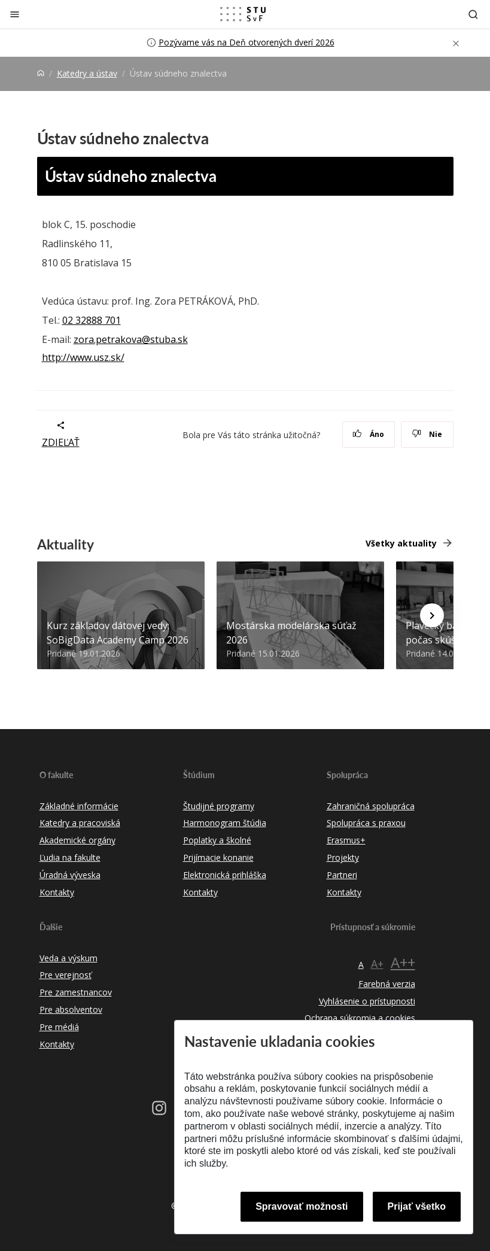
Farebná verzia (386, 983)
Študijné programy (218, 806)
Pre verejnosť (65, 974)
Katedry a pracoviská (79, 822)
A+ (377, 964)
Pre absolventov (70, 1009)
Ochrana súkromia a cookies (360, 1018)
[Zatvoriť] (14, 14)
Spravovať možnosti (301, 1206)
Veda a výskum (68, 958)
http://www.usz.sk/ (83, 357)
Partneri (342, 874)
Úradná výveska (70, 874)
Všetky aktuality (401, 543)
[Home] (40, 73)
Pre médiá (59, 1027)
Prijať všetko (417, 1206)
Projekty (343, 857)
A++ (403, 962)
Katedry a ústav (87, 73)
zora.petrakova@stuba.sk (131, 339)
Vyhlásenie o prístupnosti (367, 1001)
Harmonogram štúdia (224, 822)
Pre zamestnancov (75, 992)
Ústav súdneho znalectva (131, 176)
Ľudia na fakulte (70, 857)
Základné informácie (78, 806)
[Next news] (432, 615)
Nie (427, 434)
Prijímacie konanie (218, 857)
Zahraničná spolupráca (371, 806)
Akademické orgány (77, 840)
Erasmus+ (346, 840)
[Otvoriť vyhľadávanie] (473, 14)
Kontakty (56, 892)
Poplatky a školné (217, 840)
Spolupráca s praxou (366, 822)
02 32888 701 (91, 320)
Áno (368, 434)
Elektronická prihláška (224, 874)
